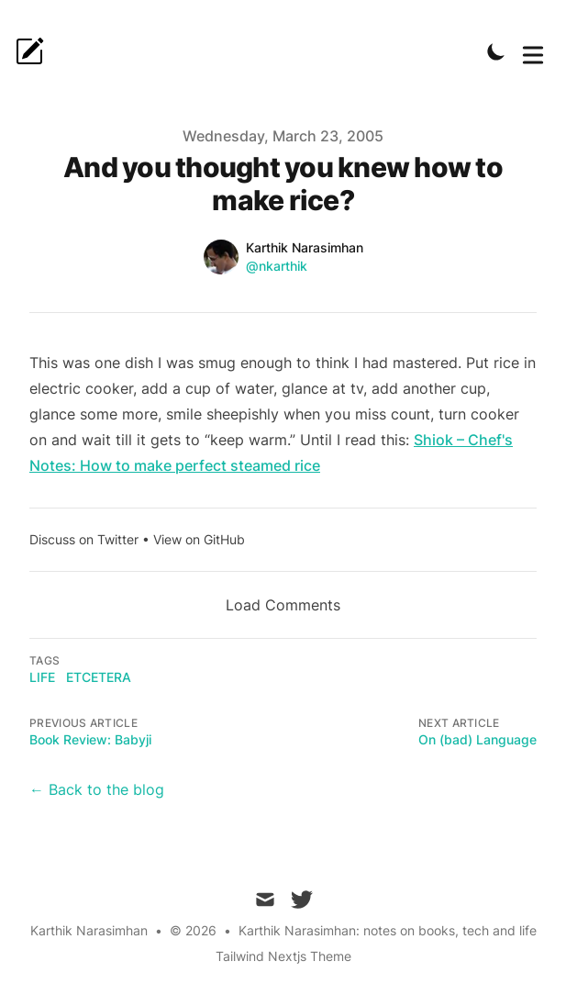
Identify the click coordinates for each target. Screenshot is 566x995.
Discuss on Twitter (84, 539)
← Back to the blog (96, 789)
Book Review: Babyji (90, 739)
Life (42, 677)
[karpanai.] (35, 51)
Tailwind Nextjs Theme (283, 956)
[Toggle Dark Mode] (496, 51)
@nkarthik (276, 266)
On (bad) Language (477, 739)
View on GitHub (199, 539)
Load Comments (283, 605)
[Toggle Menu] (533, 51)
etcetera (98, 677)
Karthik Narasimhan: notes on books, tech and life (388, 930)
